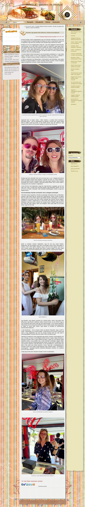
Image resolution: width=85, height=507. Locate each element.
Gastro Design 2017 (9, 72)
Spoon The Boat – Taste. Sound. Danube (14, 59)
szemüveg (40, 481)
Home (33, 26)
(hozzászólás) (75, 168)
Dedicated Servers (54, 501)
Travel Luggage (30, 501)
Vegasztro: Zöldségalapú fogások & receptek (76, 91)
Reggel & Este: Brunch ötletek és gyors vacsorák (76, 78)
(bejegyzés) (75, 166)
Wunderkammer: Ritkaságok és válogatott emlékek (76, 101)
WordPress (61, 500)
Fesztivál (73, 35)
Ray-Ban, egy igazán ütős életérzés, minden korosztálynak (42, 32)
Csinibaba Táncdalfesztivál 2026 (12, 61)
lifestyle (28, 481)
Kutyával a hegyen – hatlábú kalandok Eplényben (16, 56)
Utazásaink (56, 22)
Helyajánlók (39, 22)
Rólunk (47, 22)
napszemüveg (34, 481)
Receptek (30, 22)
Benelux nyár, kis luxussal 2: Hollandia (13, 69)
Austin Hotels (36, 501)
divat (25, 481)
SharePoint (42, 501)
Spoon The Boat (8, 58)
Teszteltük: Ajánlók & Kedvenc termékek (43, 26)
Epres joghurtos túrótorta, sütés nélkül (13, 67)
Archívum (70, 155)
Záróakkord (73, 104)
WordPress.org (74, 171)
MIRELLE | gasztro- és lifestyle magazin (36, 500)
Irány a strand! (8, 74)
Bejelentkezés (74, 163)
